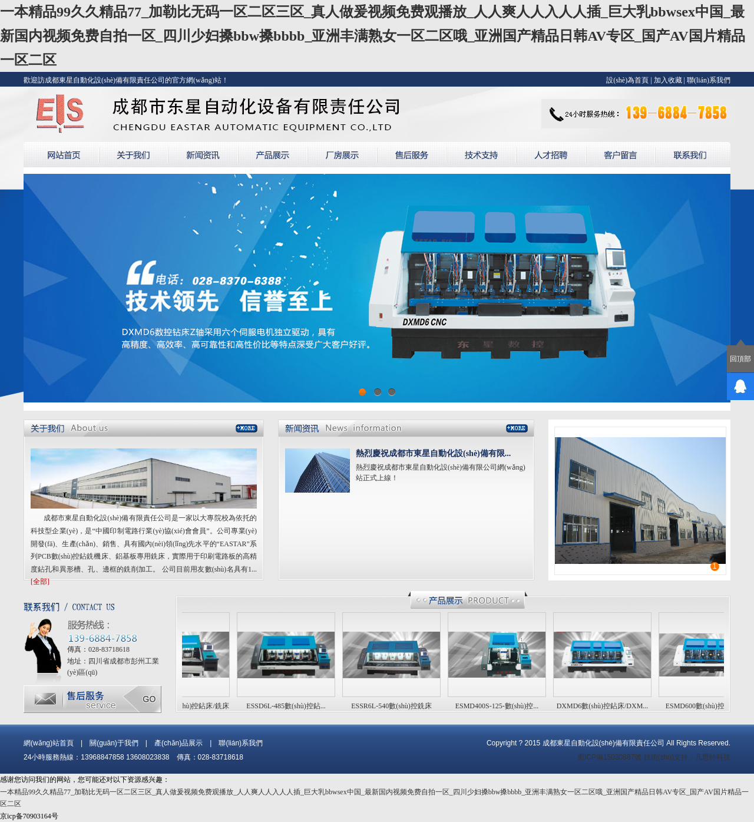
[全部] (40, 581)
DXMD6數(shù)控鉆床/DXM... (605, 706)
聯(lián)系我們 (708, 80)
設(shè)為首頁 (627, 80)
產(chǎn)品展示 (178, 743)
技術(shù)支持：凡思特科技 (687, 757)
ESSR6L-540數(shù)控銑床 (393, 706)
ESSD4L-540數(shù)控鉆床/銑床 (183, 706)
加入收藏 (668, 80)
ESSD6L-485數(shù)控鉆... (288, 706)
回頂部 (740, 359)
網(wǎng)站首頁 (49, 743)
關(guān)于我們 (114, 743)
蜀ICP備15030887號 (609, 757)
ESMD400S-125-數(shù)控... (499, 706)
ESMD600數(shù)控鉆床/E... (710, 706)
